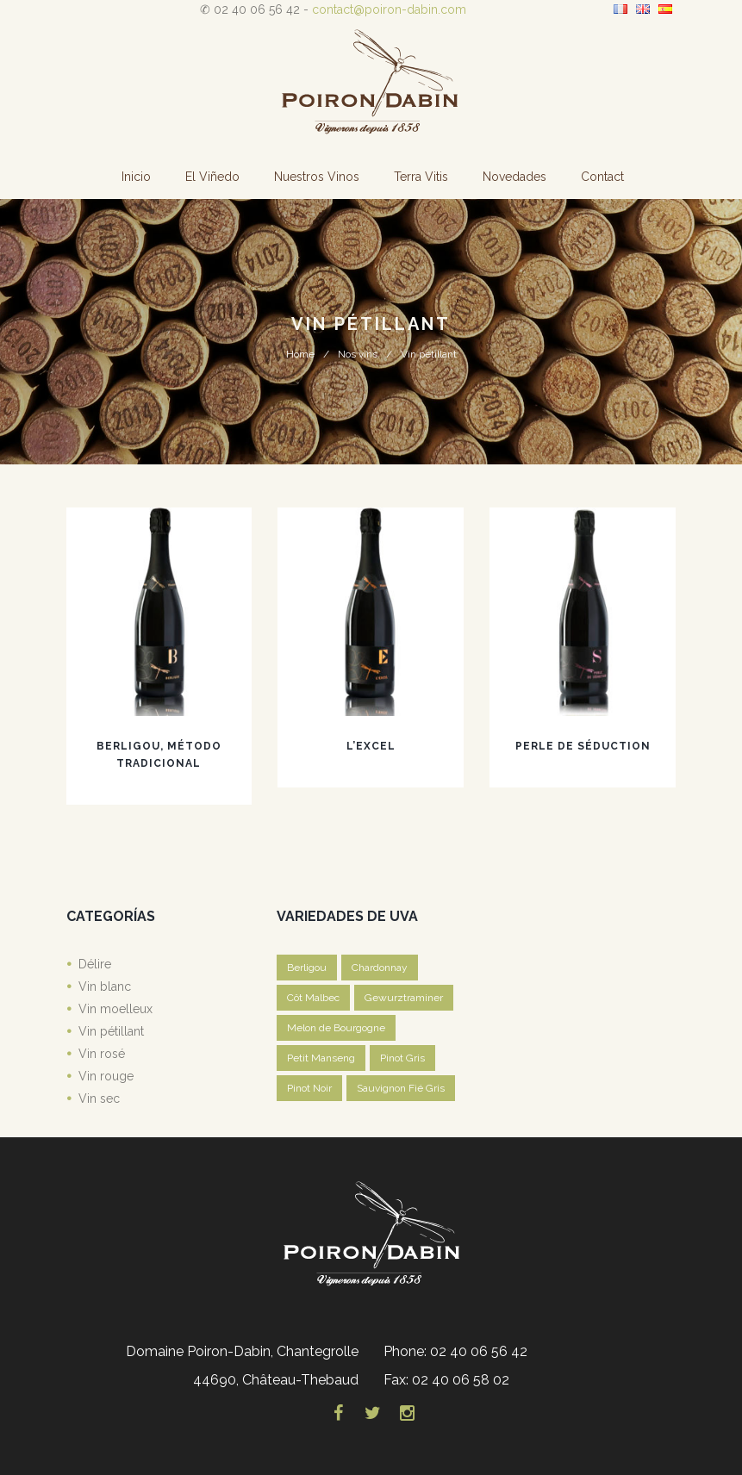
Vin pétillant (111, 1031)
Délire (94, 964)
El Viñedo (212, 177)
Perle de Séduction (583, 746)
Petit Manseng (321, 1058)
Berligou (307, 968)
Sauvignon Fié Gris (401, 1088)
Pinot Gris (402, 1058)
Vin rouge (106, 1076)
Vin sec (99, 1098)
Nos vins (357, 354)
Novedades (514, 177)
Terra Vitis (421, 177)
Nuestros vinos (316, 177)
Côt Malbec (313, 998)
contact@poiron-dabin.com (389, 9)
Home (300, 354)
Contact (602, 177)
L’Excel (371, 746)
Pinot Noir (309, 1088)
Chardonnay (380, 968)
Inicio (136, 177)
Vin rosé (101, 1054)
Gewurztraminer (404, 998)
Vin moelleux (115, 1009)
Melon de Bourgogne (336, 1028)
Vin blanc (104, 986)
